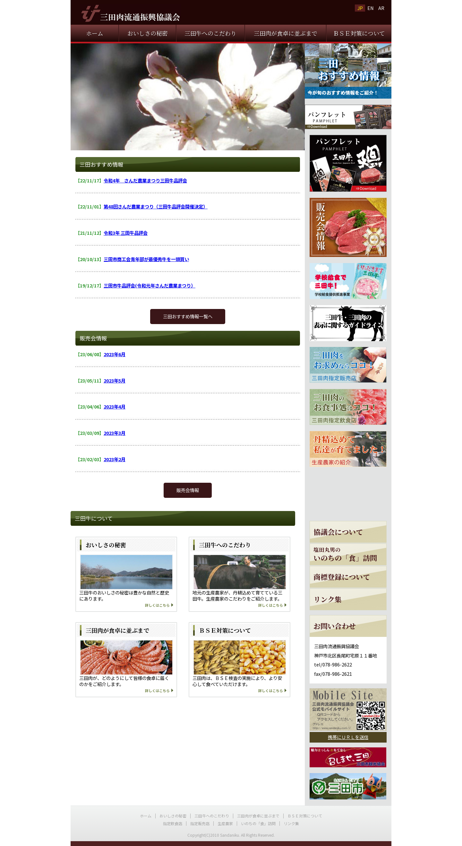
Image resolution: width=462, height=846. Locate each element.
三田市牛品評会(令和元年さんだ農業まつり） (149, 285)
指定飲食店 (172, 823)
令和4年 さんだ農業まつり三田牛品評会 (145, 180)
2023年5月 (114, 380)
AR (381, 7)
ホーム (94, 33)
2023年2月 (114, 459)
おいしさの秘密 (147, 33)
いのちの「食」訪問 (258, 823)
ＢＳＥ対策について (359, 33)
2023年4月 (114, 406)
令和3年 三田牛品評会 (126, 232)
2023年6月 (114, 354)
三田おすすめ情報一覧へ (187, 316)
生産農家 (225, 823)
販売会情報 (187, 490)
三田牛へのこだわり (210, 33)
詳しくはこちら (157, 605)
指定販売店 (200, 823)
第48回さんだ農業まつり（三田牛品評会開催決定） (156, 206)
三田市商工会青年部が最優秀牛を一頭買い (146, 259)
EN (370, 7)
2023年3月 (114, 432)
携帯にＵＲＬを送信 (348, 737)
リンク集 (291, 823)
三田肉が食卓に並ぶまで (285, 33)
